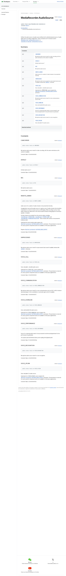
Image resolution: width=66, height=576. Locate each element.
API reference (5, 6)
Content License (53, 387)
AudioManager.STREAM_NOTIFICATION (30, 218)
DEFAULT (37, 61)
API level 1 (60, 16)
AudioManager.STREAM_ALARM (42, 217)
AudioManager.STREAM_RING (27, 217)
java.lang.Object (24, 28)
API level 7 (60, 140)
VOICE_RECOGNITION (40, 115)
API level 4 (60, 257)
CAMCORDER (38, 54)
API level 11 (60, 280)
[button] (8, 14)
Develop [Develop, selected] (35, 1)
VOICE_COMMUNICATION (41, 96)
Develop (31, 13)
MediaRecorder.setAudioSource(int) (30, 40)
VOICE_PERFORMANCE (40, 108)
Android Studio (60, 1)
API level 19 (60, 196)
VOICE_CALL (38, 85)
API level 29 (60, 323)
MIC (36, 66)
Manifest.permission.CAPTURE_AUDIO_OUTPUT (46, 91)
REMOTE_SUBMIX (39, 72)
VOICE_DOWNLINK (39, 102)
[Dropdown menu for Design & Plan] (30, 1)
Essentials (15, 1)
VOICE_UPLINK (39, 120)
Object (27, 25)
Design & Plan (25, 1)
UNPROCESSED (39, 78)
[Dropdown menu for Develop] (38, 1)
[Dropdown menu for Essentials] (19, 1)
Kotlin (56, 20)
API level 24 (60, 237)
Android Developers (24, 13)
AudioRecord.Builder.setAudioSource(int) (31, 41)
